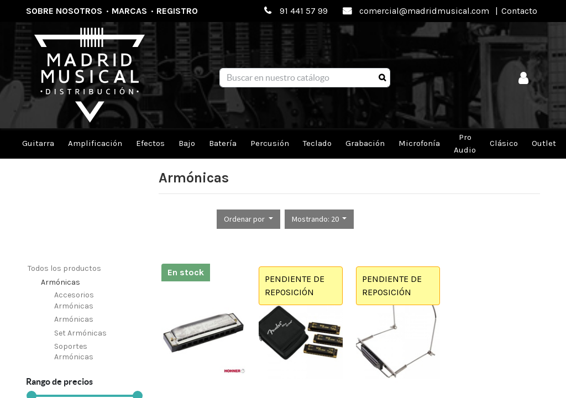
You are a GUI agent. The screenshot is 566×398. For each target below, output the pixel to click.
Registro (177, 11)
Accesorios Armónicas (74, 300)
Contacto (519, 11)
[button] (248, 219)
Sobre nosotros (64, 11)
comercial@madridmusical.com (424, 11)
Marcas (129, 11)
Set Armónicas (80, 333)
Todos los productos (64, 268)
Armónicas (60, 282)
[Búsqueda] (382, 78)
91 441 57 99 (304, 11)
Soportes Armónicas (73, 352)
